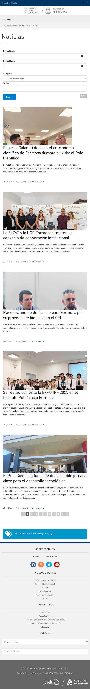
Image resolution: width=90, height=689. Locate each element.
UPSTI (45, 599)
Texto (6, 83)
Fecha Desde (9, 51)
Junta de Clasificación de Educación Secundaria (45, 619)
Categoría (7, 73)
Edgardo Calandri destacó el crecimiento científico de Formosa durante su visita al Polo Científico (43, 152)
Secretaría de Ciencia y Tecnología (16, 25)
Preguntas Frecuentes (45, 595)
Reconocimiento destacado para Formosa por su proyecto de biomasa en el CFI (43, 315)
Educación (45, 627)
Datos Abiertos (45, 591)
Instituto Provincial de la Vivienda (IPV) (45, 623)
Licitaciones (45, 612)
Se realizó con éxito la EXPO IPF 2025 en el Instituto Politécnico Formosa (40, 395)
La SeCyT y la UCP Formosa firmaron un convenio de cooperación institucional (38, 235)
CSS (55, 673)
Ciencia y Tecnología (35, 182)
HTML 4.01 (63, 673)
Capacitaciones (45, 616)
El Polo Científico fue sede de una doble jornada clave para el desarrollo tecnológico (44, 478)
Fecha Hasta (9, 61)
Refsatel (45, 588)
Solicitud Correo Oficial (45, 584)
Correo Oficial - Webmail (45, 580)
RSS (83, 96)
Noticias (36, 25)
